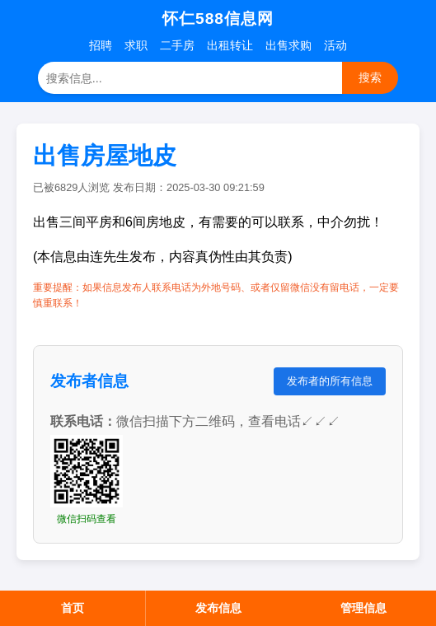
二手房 (177, 45)
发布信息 (218, 607)
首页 (72, 607)
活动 (335, 45)
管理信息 (363, 607)
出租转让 (230, 45)
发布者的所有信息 (330, 381)
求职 (136, 45)
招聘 (100, 45)
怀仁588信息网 (218, 18)
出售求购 (288, 45)
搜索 (370, 77)
